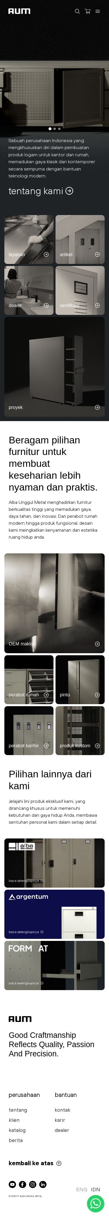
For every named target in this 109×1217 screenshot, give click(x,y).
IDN (95, 1189)
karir (60, 1120)
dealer (62, 1130)
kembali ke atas (35, 1163)
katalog (17, 1130)
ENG (81, 1189)
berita (16, 1140)
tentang (18, 1110)
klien (14, 1120)
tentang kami (41, 190)
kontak (62, 1110)
